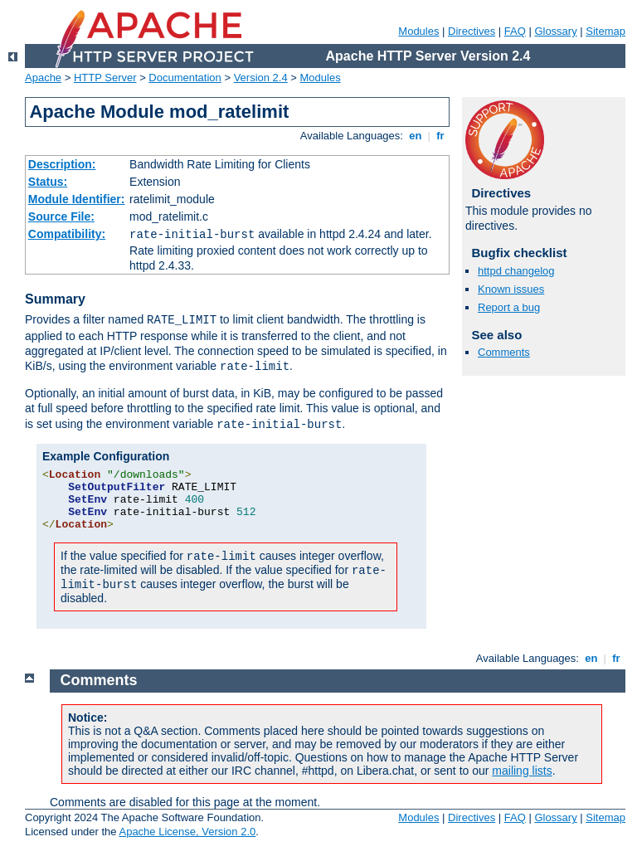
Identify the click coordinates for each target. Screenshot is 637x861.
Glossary (555, 31)
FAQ (515, 31)
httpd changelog (516, 271)
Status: (47, 181)
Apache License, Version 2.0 (187, 831)
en (415, 135)
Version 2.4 (261, 77)
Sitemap (605, 31)
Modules (418, 31)
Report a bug (509, 307)
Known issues (511, 289)
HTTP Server (105, 77)
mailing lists (522, 770)
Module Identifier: (76, 199)
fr (441, 135)
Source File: (61, 216)
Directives (471, 31)
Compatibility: (66, 234)
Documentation (184, 77)
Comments (504, 352)
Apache (43, 77)
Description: (62, 164)
